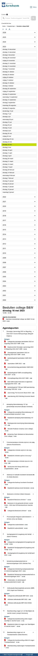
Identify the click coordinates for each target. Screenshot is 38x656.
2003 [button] (4, 286)
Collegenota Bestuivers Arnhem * (18, 511)
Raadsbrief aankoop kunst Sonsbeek (19, 488)
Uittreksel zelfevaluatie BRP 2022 (17, 599)
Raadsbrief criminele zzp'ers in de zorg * (18, 456)
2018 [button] (4, 216)
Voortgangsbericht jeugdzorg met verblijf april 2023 (19, 554)
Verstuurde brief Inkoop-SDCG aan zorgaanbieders (16, 467)
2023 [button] (4, 46)
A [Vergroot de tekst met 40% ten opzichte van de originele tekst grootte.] (9, 29)
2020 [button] (4, 206)
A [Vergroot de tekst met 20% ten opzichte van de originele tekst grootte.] (6, 29)
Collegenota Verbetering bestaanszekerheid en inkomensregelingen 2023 (19, 570)
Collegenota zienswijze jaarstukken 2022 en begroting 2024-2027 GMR (19, 342)
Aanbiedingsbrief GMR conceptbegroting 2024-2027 (18, 373)
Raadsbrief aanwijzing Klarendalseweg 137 (18, 419)
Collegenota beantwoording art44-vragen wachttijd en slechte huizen (18, 620)
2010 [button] (4, 253)
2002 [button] (4, 291)
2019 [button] (4, 211)
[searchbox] (15, 18)
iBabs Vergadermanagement (12, 654)
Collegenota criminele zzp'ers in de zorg (17, 451)
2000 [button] (4, 300)
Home (3, 26)
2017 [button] (4, 220)
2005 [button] (4, 276)
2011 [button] (4, 248)
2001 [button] (4, 295)
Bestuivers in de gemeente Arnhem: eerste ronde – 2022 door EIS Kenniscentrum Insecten (18, 505)
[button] (33, 18)
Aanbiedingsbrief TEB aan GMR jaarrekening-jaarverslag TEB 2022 (19, 388)
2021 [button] (4, 201)
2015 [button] (4, 230)
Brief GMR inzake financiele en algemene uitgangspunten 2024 (18, 383)
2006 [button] (4, 272)
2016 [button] (4, 225)
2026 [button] (4, 32)
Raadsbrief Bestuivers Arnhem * (17, 500)
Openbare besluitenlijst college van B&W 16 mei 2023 (18, 320)
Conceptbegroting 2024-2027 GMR (18, 378)
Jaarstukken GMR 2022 (15, 363)
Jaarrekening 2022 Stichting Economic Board (19, 397)
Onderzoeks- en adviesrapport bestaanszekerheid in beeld (15, 581)
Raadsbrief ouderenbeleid (16, 528)
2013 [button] (4, 239)
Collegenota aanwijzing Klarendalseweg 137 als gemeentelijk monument (19, 413)
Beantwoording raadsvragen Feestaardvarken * (19, 647)
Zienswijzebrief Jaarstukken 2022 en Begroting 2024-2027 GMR (16, 353)
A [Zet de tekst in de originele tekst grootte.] (3, 29)
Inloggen (29, 654)
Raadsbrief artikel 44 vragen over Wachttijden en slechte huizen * (19, 625)
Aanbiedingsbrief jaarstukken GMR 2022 (18, 359)
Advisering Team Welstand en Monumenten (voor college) (18, 435)
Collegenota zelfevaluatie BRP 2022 (18, 596)
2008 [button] (4, 262)
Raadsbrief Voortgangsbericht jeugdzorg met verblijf (19, 548)
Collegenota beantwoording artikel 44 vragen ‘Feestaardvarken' (19, 641)
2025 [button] (4, 37)
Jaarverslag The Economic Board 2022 (19, 393)
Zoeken (3, 14)
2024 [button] (4, 42)
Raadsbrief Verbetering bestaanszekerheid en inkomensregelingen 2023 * (19, 575)
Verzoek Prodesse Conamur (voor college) (18, 430)
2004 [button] (4, 281)
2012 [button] (4, 244)
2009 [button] (4, 258)
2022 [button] (4, 197)
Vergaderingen (11, 26)
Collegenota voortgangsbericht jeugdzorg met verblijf (19, 543)
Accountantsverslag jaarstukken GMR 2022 (18, 368)
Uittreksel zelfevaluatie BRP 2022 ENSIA (17, 604)
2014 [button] (4, 234)
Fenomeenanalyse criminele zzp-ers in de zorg (18, 462)
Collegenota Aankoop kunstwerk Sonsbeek (18, 483)
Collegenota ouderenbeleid (16, 524)
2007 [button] (4, 267)
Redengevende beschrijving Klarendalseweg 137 (19, 424)
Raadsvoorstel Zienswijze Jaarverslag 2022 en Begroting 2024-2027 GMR (18, 348)
